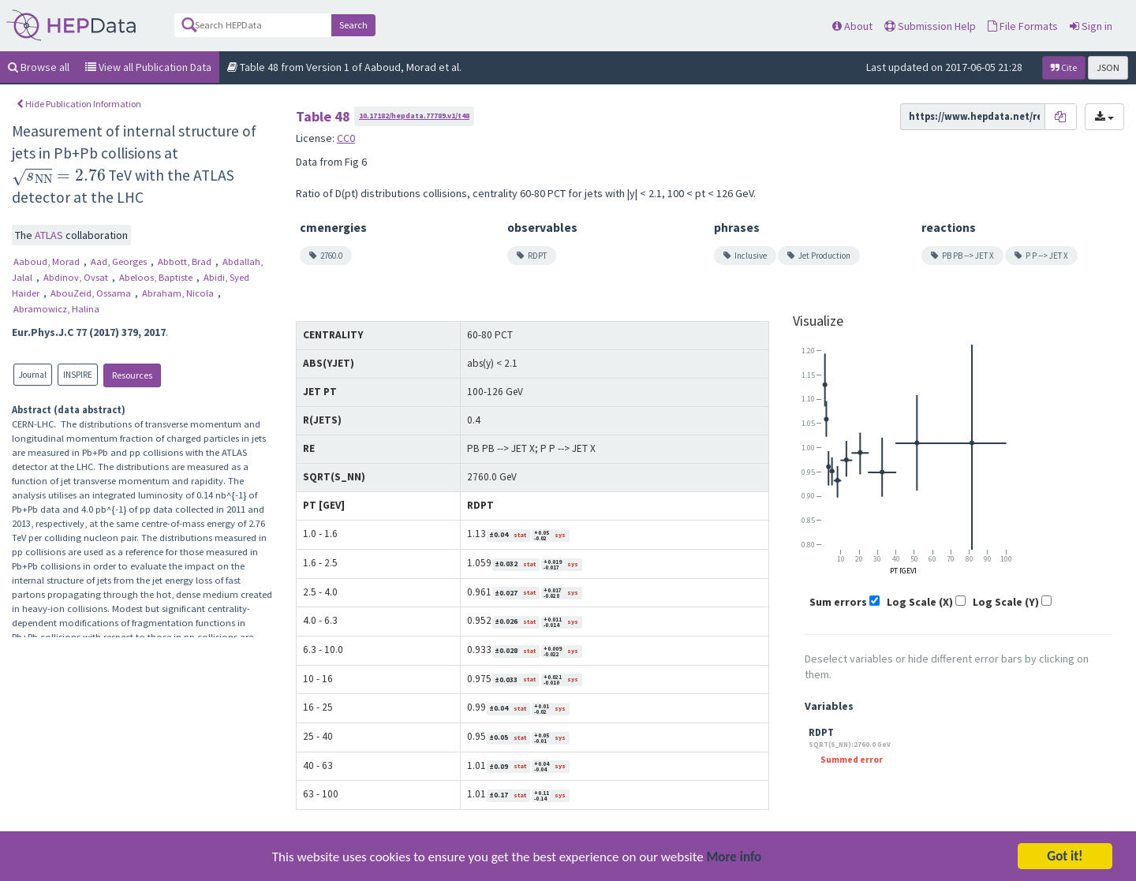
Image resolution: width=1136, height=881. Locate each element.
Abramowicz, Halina (56, 309)
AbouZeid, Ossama (91, 293)
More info (734, 858)
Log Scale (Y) (1006, 602)
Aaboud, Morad (47, 261)
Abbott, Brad (186, 261)
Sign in (1091, 26)
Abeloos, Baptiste (157, 277)
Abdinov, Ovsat (76, 277)
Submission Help (930, 26)
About (852, 26)
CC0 (346, 138)
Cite (1064, 67)
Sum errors (838, 602)
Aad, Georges (120, 261)
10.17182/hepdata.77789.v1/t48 (414, 115)
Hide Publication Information (79, 104)
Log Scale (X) (920, 602)
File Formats (1023, 26)
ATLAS (50, 235)
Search (353, 25)
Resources (132, 375)
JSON (1108, 67)
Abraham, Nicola (179, 293)
